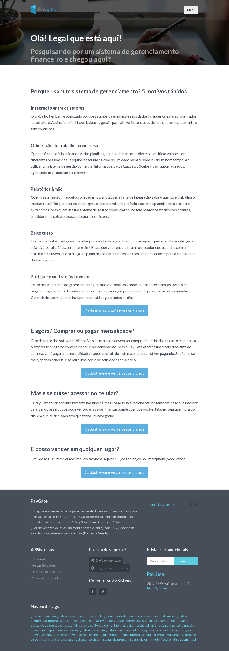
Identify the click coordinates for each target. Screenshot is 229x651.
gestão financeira (43, 616)
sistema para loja (104, 639)
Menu (191, 10)
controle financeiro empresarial (136, 616)
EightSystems (162, 504)
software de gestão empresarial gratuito (60, 625)
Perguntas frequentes (109, 568)
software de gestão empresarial (118, 621)
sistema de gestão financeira (84, 630)
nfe (119, 635)
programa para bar (143, 635)
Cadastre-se (186, 561)
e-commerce (108, 635)
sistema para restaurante (73, 639)
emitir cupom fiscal (182, 639)
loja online (90, 635)
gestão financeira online (123, 630)
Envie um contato (106, 560)
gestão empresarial (70, 616)
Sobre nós (38, 559)
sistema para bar (43, 639)
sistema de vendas (69, 635)
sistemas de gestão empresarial (165, 621)
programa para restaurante (176, 635)
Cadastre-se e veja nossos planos (114, 310)
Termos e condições (45, 572)
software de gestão (99, 616)
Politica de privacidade (47, 578)
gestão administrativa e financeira (158, 625)
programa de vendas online (160, 630)
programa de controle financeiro (71, 621)
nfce (126, 635)
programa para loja (130, 639)
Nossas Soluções (43, 565)
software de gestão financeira (112, 625)
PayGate (155, 574)
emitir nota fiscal (156, 639)
